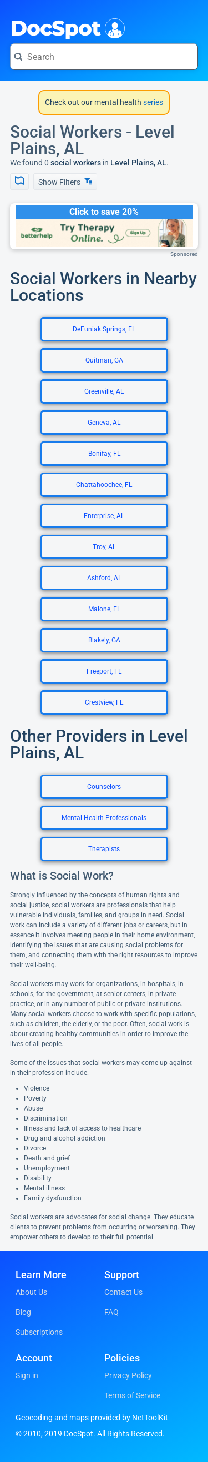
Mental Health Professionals (104, 818)
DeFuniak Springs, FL (104, 329)
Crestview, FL (104, 702)
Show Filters (65, 182)
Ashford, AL (104, 578)
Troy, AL (104, 547)
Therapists (104, 849)
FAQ (111, 1312)
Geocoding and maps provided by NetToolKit (92, 1417)
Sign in (27, 1375)
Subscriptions (39, 1332)
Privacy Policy (128, 1375)
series (152, 102)
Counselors (104, 787)
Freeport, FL (104, 671)
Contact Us (123, 1292)
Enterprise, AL (104, 516)
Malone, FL (104, 609)
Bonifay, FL (104, 454)
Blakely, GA (104, 640)
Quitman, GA (104, 360)
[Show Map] (19, 181)
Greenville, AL (104, 391)
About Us (31, 1292)
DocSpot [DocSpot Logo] (65, 27)
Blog (23, 1312)
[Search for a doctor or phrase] (104, 56)
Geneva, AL (104, 422)
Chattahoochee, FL (104, 485)
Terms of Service (132, 1395)
